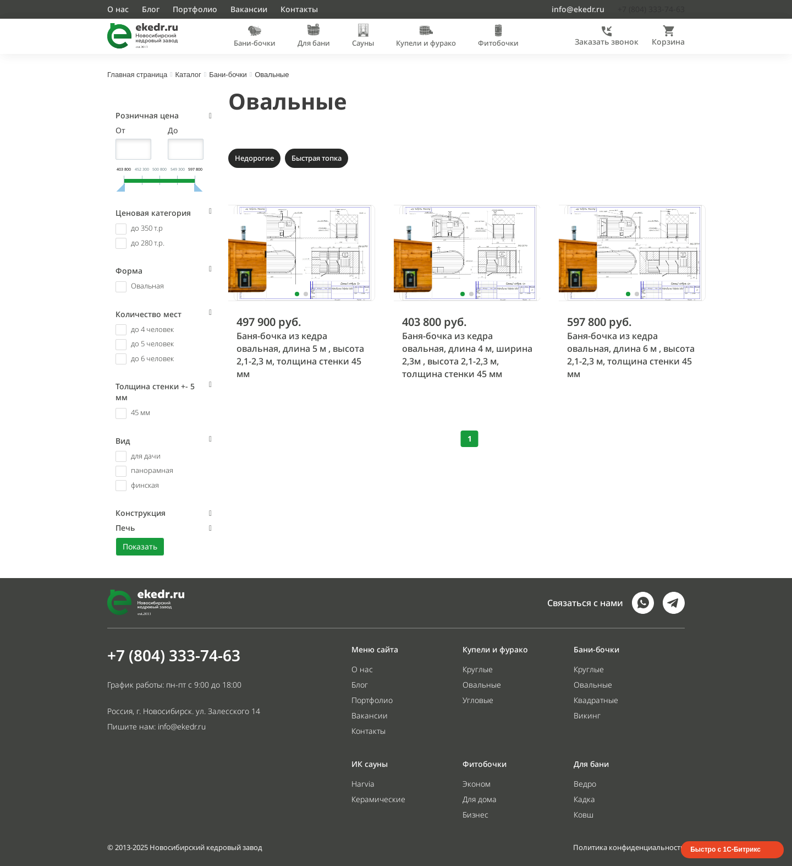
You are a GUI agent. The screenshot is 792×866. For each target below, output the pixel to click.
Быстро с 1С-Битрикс (725, 849)
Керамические (378, 799)
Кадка (584, 799)
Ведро (585, 783)
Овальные (287, 101)
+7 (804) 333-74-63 (173, 655)
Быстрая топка (317, 158)
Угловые (478, 700)
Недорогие (254, 158)
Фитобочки (498, 43)
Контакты (299, 9)
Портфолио (195, 9)
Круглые (478, 669)
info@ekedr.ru (578, 9)
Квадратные (596, 700)
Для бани (314, 43)
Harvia (363, 783)
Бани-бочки (255, 43)
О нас (118, 9)
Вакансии (248, 9)
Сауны (363, 43)
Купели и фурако (426, 43)
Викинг (587, 715)
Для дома (480, 799)
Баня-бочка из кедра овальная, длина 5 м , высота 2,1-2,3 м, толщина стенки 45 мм (300, 355)
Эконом (477, 783)
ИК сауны (369, 764)
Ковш (583, 814)
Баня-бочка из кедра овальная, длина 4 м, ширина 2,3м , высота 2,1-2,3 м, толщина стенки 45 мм (467, 355)
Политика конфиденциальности (629, 847)
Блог (151, 9)
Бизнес (475, 814)
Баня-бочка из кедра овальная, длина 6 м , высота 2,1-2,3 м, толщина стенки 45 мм (631, 355)
